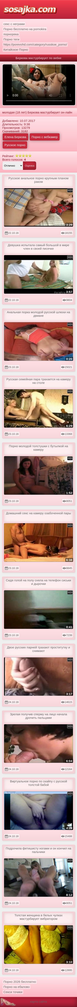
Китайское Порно (15, 49)
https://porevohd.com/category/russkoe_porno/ (35, 44)
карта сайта (38, 1001)
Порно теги (11, 39)
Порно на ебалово (16, 987)
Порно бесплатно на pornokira (24, 29)
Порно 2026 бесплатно (19, 981)
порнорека (10, 34)
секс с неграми (14, 24)
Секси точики (12, 992)
